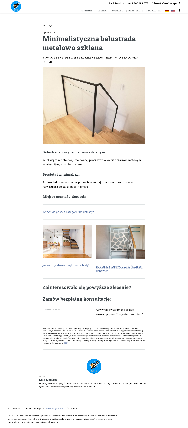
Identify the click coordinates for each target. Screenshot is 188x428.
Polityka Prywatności (55, 408)
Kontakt (117, 10)
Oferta (102, 10)
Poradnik (154, 10)
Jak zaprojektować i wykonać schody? (66, 265)
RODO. (66, 343)
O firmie (87, 10)
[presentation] (65, 319)
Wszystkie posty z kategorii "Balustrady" (68, 212)
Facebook (72, 408)
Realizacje (135, 10)
